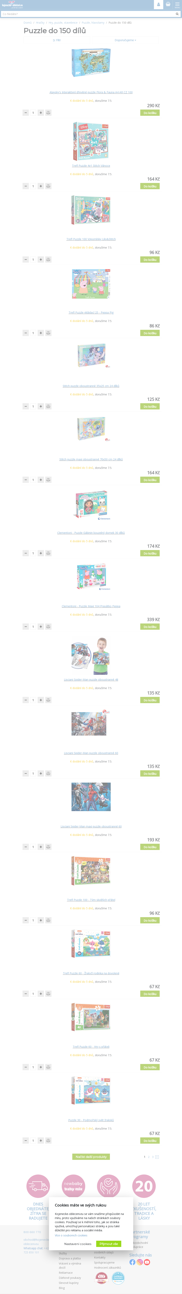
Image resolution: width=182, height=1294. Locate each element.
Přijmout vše (109, 1244)
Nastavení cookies (77, 1244)
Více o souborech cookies (71, 1235)
